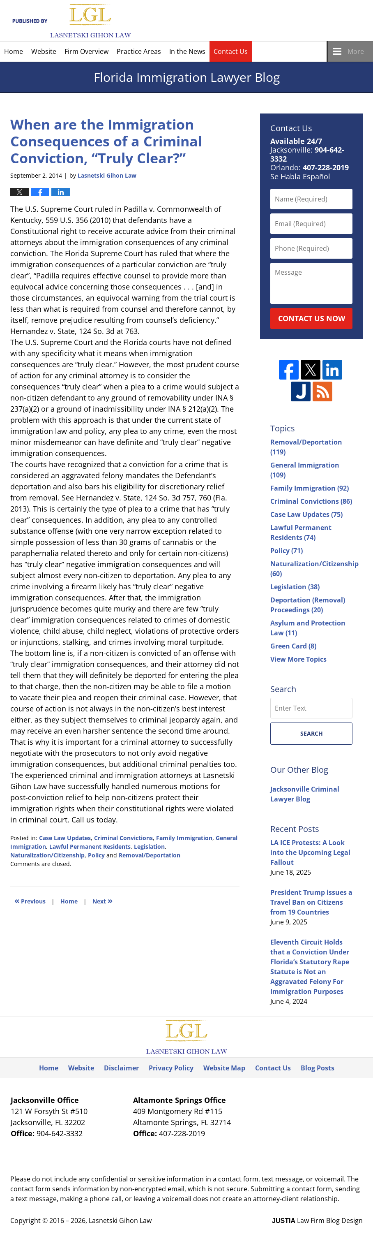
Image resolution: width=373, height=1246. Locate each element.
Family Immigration (184, 838)
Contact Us (231, 51)
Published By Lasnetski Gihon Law (292, 20)
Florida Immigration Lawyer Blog (70, 21)
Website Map (224, 1067)
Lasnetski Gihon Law (120, 1220)
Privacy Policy (171, 1067)
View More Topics (298, 659)
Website (43, 51)
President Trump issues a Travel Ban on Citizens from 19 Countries (311, 902)
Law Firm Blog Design (317, 1220)
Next (102, 900)
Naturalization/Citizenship (47, 855)
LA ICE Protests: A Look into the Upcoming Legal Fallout (310, 852)
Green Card (293, 646)
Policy (96, 855)
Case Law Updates (65, 838)
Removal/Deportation (149, 855)
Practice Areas (139, 51)
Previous (30, 900)
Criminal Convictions (123, 838)
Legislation (149, 846)
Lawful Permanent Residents (90, 846)
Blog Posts (317, 1067)
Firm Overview (86, 51)
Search (311, 733)
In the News (187, 51)
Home (13, 51)
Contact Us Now (311, 318)
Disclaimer (121, 1067)
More (356, 51)
